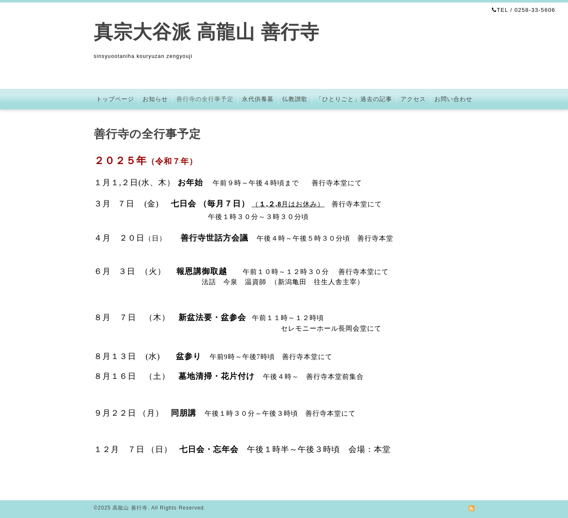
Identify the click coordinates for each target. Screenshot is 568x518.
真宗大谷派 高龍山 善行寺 (206, 32)
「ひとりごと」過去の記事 (354, 99)
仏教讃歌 (294, 99)
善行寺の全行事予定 (204, 99)
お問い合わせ (453, 99)
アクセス (413, 99)
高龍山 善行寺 (130, 508)
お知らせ (155, 99)
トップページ (115, 99)
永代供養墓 (258, 99)
